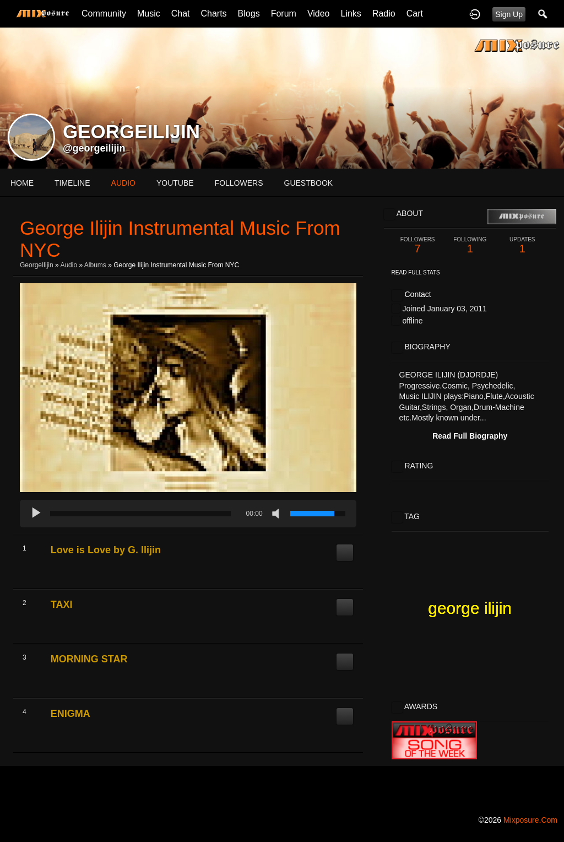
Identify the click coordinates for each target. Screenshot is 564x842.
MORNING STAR (89, 659)
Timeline (72, 183)
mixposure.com (530, 820)
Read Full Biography (469, 435)
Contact (417, 294)
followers (239, 183)
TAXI (62, 604)
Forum (283, 13)
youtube (175, 183)
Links (351, 13)
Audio (68, 265)
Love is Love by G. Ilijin (106, 549)
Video (318, 13)
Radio (383, 13)
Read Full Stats (416, 272)
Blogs (249, 13)
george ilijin (470, 608)
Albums (95, 265)
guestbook (308, 183)
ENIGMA (70, 713)
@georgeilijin (94, 148)
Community (104, 13)
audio (123, 183)
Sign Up (509, 14)
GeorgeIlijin (36, 265)
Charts (213, 13)
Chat (180, 13)
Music (148, 13)
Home (22, 183)
